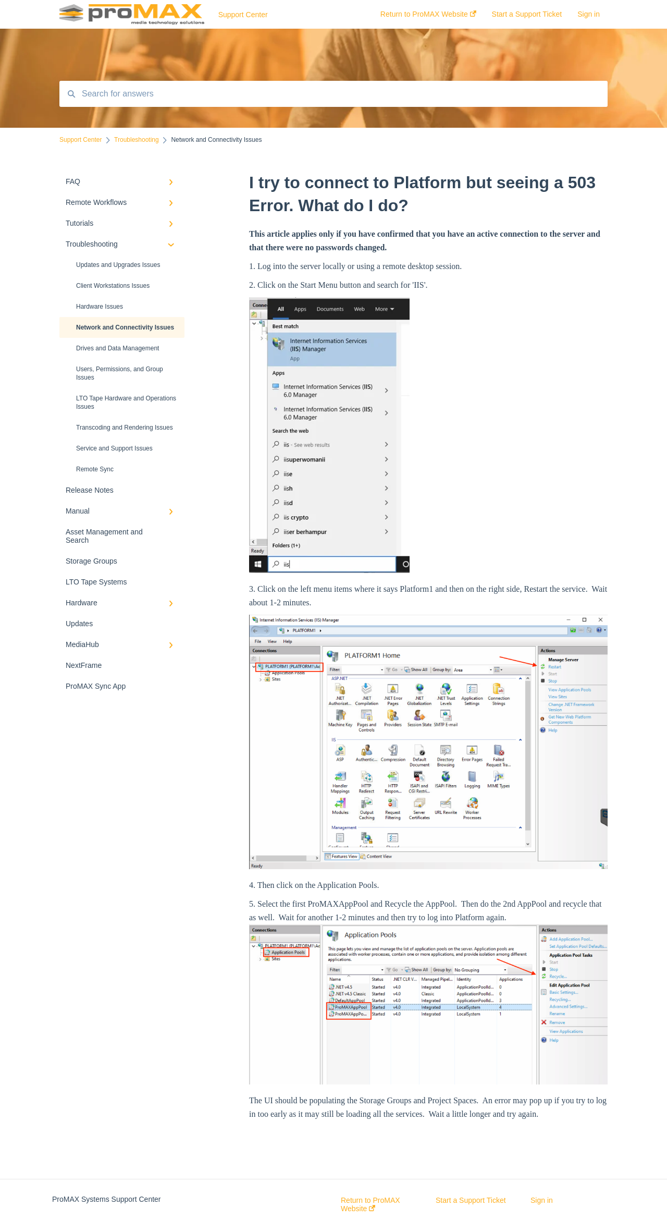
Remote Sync (95, 469)
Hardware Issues (99, 306)
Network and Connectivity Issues (125, 327)
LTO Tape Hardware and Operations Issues (126, 402)
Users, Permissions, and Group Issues (119, 373)
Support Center (243, 14)
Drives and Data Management (117, 348)
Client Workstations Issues (113, 285)
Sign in (541, 1200)
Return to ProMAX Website (370, 1204)
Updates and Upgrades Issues (118, 265)
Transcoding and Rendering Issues (124, 427)
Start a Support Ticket (471, 1200)
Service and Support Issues (114, 448)
